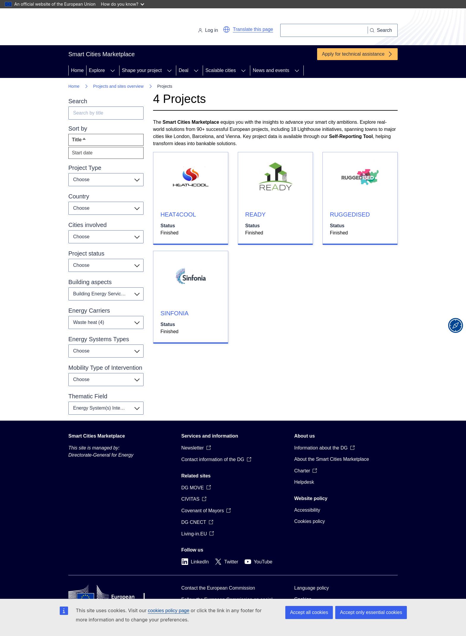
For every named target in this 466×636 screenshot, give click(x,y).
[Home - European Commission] (109, 28)
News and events (271, 70)
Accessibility (307, 510)
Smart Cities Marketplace (96, 435)
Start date (82, 152)
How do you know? (122, 4)
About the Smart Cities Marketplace (331, 459)
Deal (183, 70)
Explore (97, 70)
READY (255, 214)
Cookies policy (309, 521)
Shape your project (142, 70)
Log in (208, 30)
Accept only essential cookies (371, 612)
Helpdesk (304, 482)
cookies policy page (168, 610)
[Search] (324, 30)
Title (90, 141)
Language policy (311, 587)
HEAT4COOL (178, 214)
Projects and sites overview (118, 86)
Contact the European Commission (218, 587)
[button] (226, 29)
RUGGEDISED (350, 214)
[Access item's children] (112, 70)
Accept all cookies (309, 612)
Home (77, 70)
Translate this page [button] (253, 29)
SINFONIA (174, 313)
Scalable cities (220, 70)
